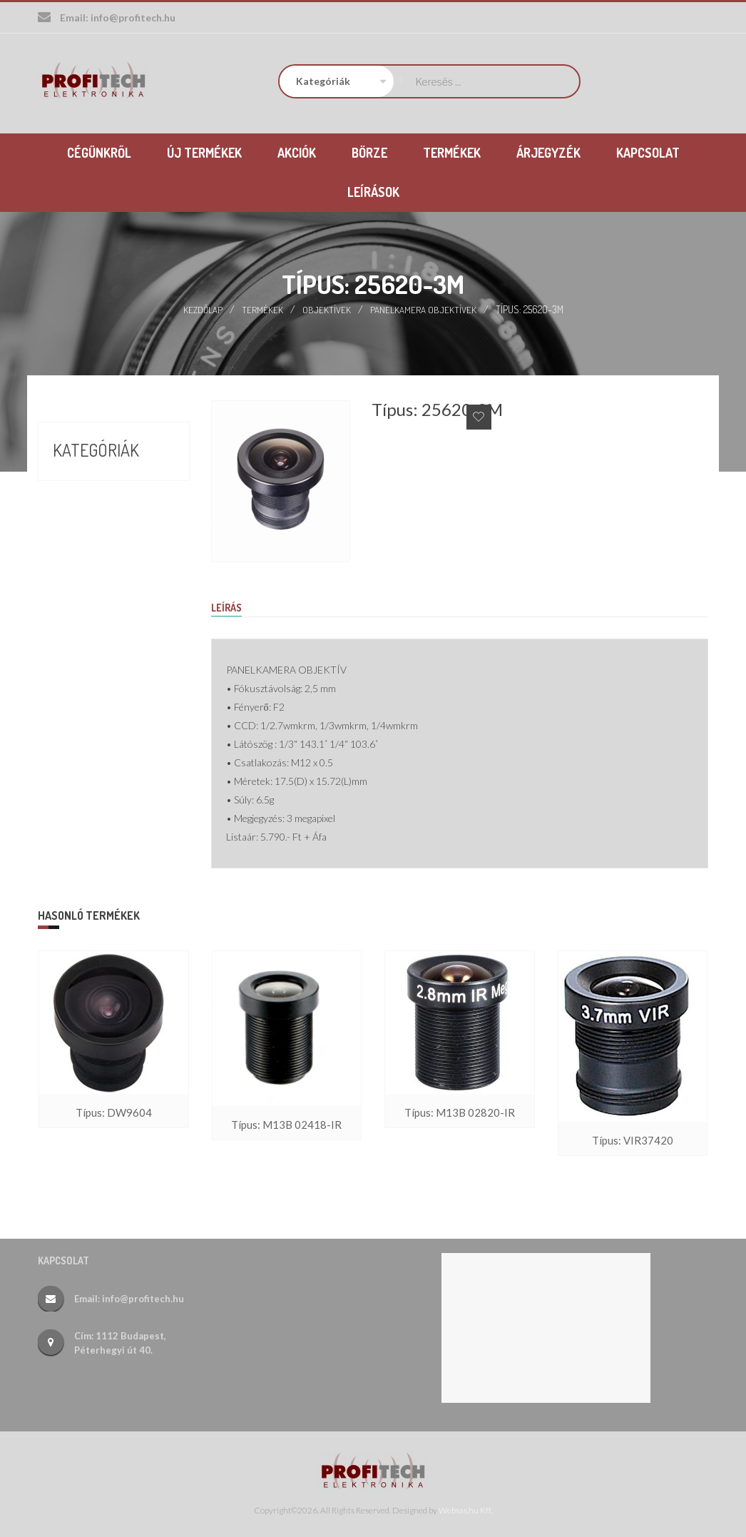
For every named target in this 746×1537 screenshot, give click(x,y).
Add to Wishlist (478, 415)
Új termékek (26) (99, 558)
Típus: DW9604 (113, 1113)
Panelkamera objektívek (424, 308)
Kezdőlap (203, 308)
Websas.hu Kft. (466, 1508)
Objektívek (327, 308)
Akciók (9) (79, 481)
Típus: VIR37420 (632, 1141)
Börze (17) (79, 506)
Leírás (228, 606)
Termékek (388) (95, 532)
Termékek (263, 308)
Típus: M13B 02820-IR (459, 1113)
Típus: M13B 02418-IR (286, 1125)
